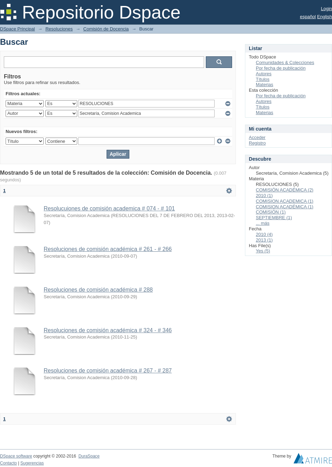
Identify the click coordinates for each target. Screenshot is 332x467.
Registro (257, 143)
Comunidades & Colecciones (285, 62)
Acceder (257, 137)
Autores (264, 73)
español (308, 16)
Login (326, 8)
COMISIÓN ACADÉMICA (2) (284, 190)
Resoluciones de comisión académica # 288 (98, 290)
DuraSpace (88, 456)
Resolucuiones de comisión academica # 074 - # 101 (109, 208)
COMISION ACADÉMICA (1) (284, 206)
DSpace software (16, 456)
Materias (264, 84)
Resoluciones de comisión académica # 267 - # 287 (108, 371)
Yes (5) (263, 250)
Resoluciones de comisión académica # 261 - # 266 (108, 249)
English (324, 16)
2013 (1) (264, 240)
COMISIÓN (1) (271, 212)
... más (262, 223)
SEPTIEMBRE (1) (274, 217)
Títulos (262, 79)
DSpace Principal (17, 29)
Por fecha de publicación (280, 68)
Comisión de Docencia (106, 29)
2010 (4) (264, 234)
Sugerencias (32, 463)
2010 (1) (264, 195)
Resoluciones (59, 29)
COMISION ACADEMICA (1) (284, 201)
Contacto (8, 463)
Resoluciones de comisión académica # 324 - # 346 (108, 330)
